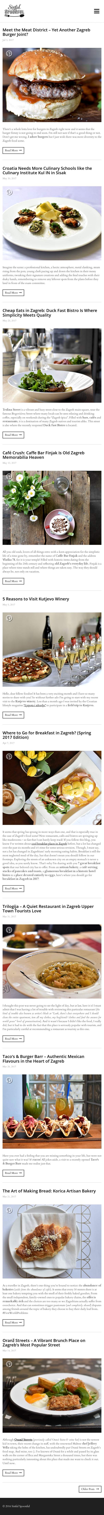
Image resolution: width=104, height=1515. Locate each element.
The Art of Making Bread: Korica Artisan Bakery (49, 1191)
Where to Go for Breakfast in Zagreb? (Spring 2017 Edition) (47, 735)
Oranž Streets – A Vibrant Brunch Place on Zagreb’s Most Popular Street (44, 1343)
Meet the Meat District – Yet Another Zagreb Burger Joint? (46, 32)
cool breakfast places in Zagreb (49, 844)
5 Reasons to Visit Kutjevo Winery (36, 599)
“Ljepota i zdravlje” (35, 705)
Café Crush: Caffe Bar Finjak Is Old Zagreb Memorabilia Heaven (43, 455)
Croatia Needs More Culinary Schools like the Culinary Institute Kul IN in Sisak (47, 170)
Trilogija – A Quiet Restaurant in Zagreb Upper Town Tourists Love (48, 908)
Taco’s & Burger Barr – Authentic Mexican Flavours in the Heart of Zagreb (43, 1059)
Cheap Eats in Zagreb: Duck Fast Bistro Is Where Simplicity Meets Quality (50, 312)
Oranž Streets (23, 1440)
